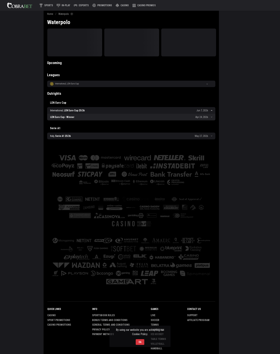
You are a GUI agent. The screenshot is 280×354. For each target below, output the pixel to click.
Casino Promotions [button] (59, 324)
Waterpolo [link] (63, 13)
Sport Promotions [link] (58, 320)
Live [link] (153, 315)
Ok (140, 342)
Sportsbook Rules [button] (103, 315)
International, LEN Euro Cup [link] (67, 83)
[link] (19, 5)
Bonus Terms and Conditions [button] (110, 320)
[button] (122, 5)
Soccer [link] (155, 320)
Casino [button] (51, 315)
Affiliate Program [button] (198, 320)
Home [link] (50, 13)
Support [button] (192, 315)
